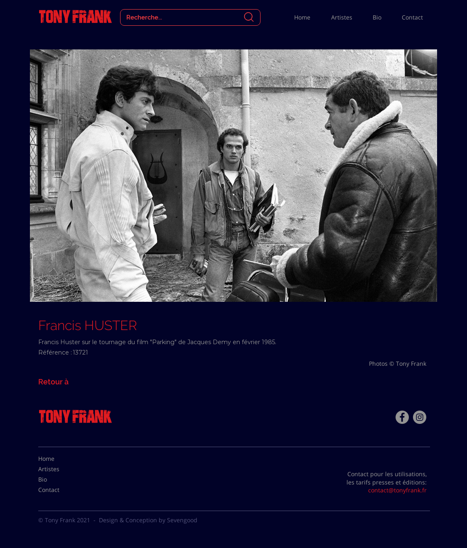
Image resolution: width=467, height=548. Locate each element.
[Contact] (59, 489)
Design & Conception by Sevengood (148, 520)
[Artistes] (59, 469)
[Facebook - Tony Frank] (402, 417)
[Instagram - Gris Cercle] (419, 417)
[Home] (59, 458)
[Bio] (59, 479)
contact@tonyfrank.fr (397, 490)
